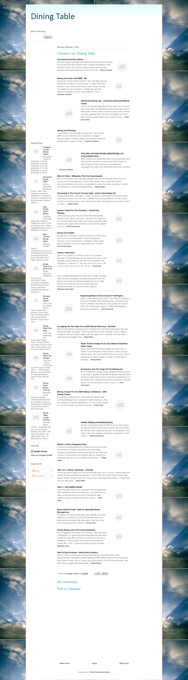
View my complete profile (41, 455)
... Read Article (99, 187)
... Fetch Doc (95, 266)
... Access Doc (90, 523)
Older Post (124, 663)
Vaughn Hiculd (40, 451)
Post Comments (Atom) (100, 672)
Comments (38, 476)
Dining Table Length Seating (46, 416)
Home (94, 663)
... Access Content (91, 141)
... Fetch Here (98, 405)
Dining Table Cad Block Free (47, 266)
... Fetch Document (72, 226)
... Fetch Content (105, 70)
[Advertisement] (94, 25)
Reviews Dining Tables (46, 298)
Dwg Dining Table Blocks (45, 210)
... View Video (87, 337)
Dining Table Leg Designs (47, 355)
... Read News (95, 360)
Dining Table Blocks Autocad (46, 386)
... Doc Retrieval (106, 309)
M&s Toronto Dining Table (46, 237)
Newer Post (64, 663)
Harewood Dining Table (47, 179)
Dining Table (53, 16)
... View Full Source (95, 436)
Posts (36, 471)
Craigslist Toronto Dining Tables (47, 150)
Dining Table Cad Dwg (47, 328)
